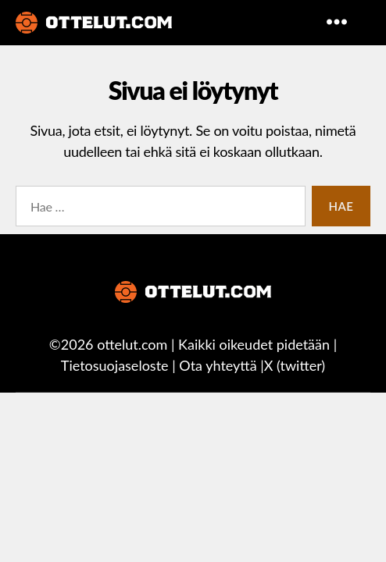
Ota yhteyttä (217, 365)
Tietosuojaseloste (115, 365)
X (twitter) (294, 365)
